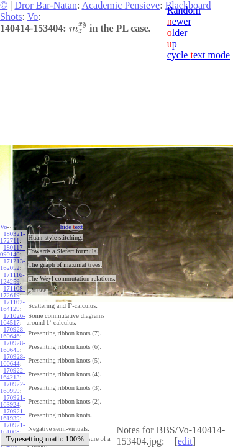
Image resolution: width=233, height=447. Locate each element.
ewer (179, 21)
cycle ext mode (198, 55)
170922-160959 (12, 387)
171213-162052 (12, 264)
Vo (33, 16)
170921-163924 (12, 401)
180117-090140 (12, 251)
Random (184, 10)
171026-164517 (12, 319)
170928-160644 (12, 360)
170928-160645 (12, 346)
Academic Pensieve (120, 5)
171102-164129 (12, 305)
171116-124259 (12, 278)
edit (185, 441)
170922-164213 (12, 374)
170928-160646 (12, 333)
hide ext (71, 227)
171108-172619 (12, 292)
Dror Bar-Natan (45, 5)
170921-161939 (12, 415)
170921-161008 (12, 428)
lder (177, 32)
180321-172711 (12, 237)
